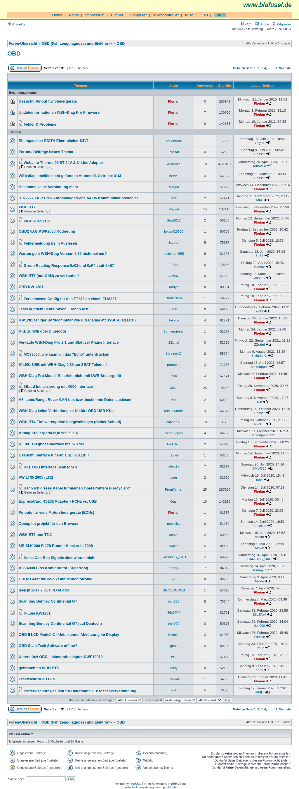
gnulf (174, 646)
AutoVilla (173, 164)
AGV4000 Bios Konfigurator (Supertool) (53, 568)
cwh (174, 376)
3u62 (259, 255)
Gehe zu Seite (243, 68)
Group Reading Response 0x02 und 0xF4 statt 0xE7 (69, 266)
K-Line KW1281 (37, 613)
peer (174, 477)
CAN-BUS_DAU (174, 557)
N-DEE (259, 424)
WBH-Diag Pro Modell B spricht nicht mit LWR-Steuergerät (70, 376)
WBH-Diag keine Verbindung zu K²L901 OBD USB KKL (66, 411)
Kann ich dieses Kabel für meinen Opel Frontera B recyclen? (77, 488)
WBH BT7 (27, 207)
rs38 (174, 309)
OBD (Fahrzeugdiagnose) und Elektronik (76, 43)
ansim (173, 535)
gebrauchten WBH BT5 (39, 668)
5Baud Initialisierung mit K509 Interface (58, 387)
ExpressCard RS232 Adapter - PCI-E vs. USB (58, 501)
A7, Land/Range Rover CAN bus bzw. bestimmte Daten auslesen (75, 400)
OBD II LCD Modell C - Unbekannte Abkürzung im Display (69, 635)
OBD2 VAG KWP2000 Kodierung (47, 231)
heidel (173, 176)
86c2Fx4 (173, 612)
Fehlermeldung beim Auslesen (50, 243)
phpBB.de (170, 787)
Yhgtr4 (259, 143)
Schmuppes (259, 366)
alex (174, 579)
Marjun (173, 187)
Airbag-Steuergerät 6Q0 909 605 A (48, 433)
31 (275, 68)
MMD (259, 692)
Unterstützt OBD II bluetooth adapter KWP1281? (61, 657)
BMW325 (260, 468)
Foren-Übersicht (23, 43)
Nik (173, 400)
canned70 (173, 422)
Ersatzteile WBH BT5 (37, 679)
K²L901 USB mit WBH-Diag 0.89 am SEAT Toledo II (63, 365)
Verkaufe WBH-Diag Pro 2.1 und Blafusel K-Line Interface (69, 342)
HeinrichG (173, 353)
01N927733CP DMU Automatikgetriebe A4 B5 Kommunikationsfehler (78, 198)
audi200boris (173, 411)
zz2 (173, 657)
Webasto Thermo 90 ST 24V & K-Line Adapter (63, 163)
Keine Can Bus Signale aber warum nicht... (61, 558)
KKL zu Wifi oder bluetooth (42, 331)
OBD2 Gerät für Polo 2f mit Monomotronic (55, 579)
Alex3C (173, 276)
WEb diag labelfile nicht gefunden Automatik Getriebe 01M (70, 176)
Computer (138, 15)
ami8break (174, 141)
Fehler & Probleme (40, 124)
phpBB (134, 783)
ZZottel (173, 342)
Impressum (95, 15)
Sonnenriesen (173, 331)
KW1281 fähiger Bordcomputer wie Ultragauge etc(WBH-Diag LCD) (77, 320)
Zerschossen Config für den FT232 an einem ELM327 (70, 299)
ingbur (173, 242)
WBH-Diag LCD (37, 221)
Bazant (259, 267)
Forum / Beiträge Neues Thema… (48, 152)
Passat (173, 152)
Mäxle (173, 546)
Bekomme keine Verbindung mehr (48, 187)
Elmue (259, 648)
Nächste (285, 68)
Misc (189, 15)
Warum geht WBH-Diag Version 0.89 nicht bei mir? (63, 254)
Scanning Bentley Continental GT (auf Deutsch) (60, 624)
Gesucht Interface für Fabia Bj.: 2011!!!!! (54, 455)
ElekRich (173, 444)
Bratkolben (174, 298)
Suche (262, 24)
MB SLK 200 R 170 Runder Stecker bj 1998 (56, 546)
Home (57, 15)
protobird (173, 364)
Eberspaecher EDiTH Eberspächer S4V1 (54, 141)
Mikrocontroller (166, 15)
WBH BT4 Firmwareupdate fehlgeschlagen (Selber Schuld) (70, 422)
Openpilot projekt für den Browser (49, 524)
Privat (74, 15)
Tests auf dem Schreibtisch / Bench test (53, 309)
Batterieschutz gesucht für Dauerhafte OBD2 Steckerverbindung (80, 691)
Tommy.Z (174, 568)
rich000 (173, 601)
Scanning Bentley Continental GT (48, 601)
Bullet (174, 455)
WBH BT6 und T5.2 (35, 535)
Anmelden (17, 24)
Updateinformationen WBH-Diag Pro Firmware (59, 112)
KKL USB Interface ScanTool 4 (50, 467)
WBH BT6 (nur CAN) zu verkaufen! (49, 276)
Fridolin (173, 634)
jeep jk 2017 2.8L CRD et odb (44, 590)
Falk (174, 690)
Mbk (174, 198)
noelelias (173, 523)
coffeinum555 (174, 253)
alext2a (173, 466)
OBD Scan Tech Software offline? (48, 646)
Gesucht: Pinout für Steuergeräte (48, 101)
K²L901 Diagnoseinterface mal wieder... (53, 444)
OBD (203, 15)
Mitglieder (281, 24)
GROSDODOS (174, 590)
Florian (174, 101)
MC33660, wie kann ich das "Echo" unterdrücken (66, 354)
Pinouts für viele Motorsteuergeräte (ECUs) (56, 513)
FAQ (245, 24)
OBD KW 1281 (31, 287)
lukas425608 (173, 231)
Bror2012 (174, 220)
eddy (174, 668)
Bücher (117, 15)
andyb (173, 287)
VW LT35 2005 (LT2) (36, 477)
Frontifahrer (173, 489)
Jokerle (173, 320)
